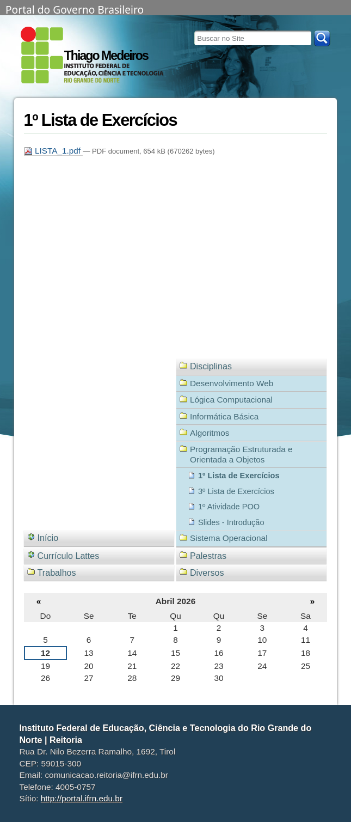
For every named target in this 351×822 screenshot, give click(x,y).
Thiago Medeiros (106, 55)
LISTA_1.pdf (53, 150)
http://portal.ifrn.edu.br (81, 798)
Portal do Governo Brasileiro (74, 8)
